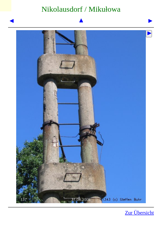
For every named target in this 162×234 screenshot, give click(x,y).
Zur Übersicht (139, 213)
